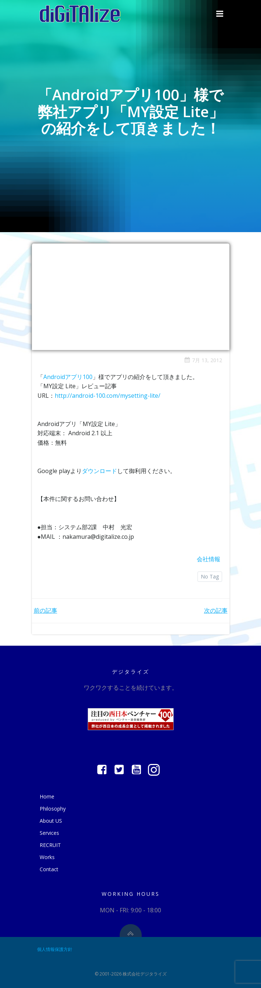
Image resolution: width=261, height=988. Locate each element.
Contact (49, 869)
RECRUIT (50, 844)
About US (51, 820)
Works (47, 857)
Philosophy (53, 808)
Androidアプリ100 (68, 377)
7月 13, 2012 (203, 360)
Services (49, 832)
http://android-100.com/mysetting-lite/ (107, 396)
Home (47, 796)
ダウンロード (99, 471)
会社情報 (208, 559)
